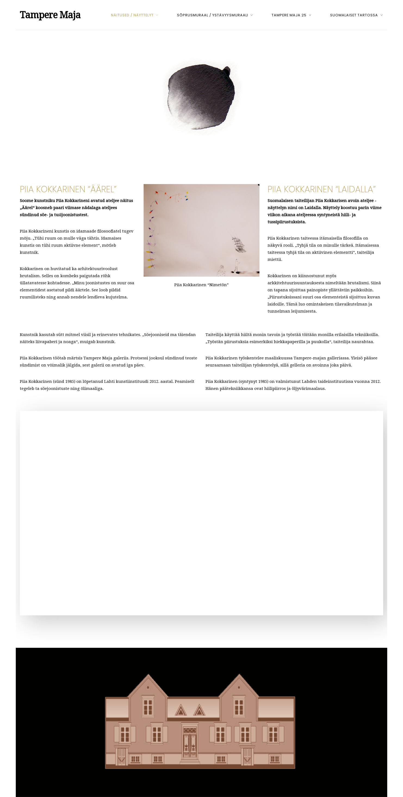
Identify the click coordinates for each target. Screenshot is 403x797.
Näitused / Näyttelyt (132, 15)
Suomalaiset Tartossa (354, 15)
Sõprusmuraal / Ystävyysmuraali (212, 15)
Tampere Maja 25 (289, 15)
